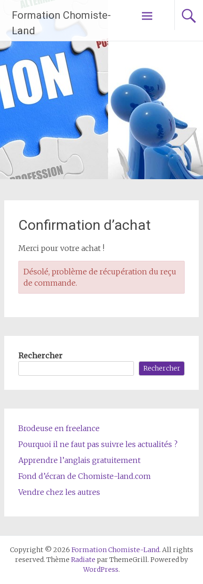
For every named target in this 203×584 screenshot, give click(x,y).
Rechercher (40, 355)
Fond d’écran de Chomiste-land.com (84, 476)
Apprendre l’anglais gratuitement (79, 460)
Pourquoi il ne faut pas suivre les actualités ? (98, 444)
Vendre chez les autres (59, 492)
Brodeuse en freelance (59, 428)
